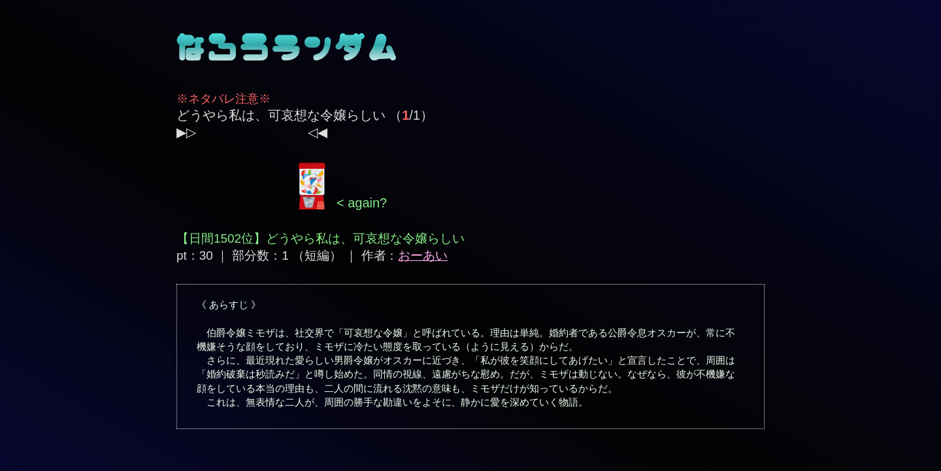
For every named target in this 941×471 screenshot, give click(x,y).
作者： (404, 255)
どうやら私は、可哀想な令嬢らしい (281, 115)
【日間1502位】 (221, 238)
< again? (340, 203)
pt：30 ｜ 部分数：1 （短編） (259, 255)
